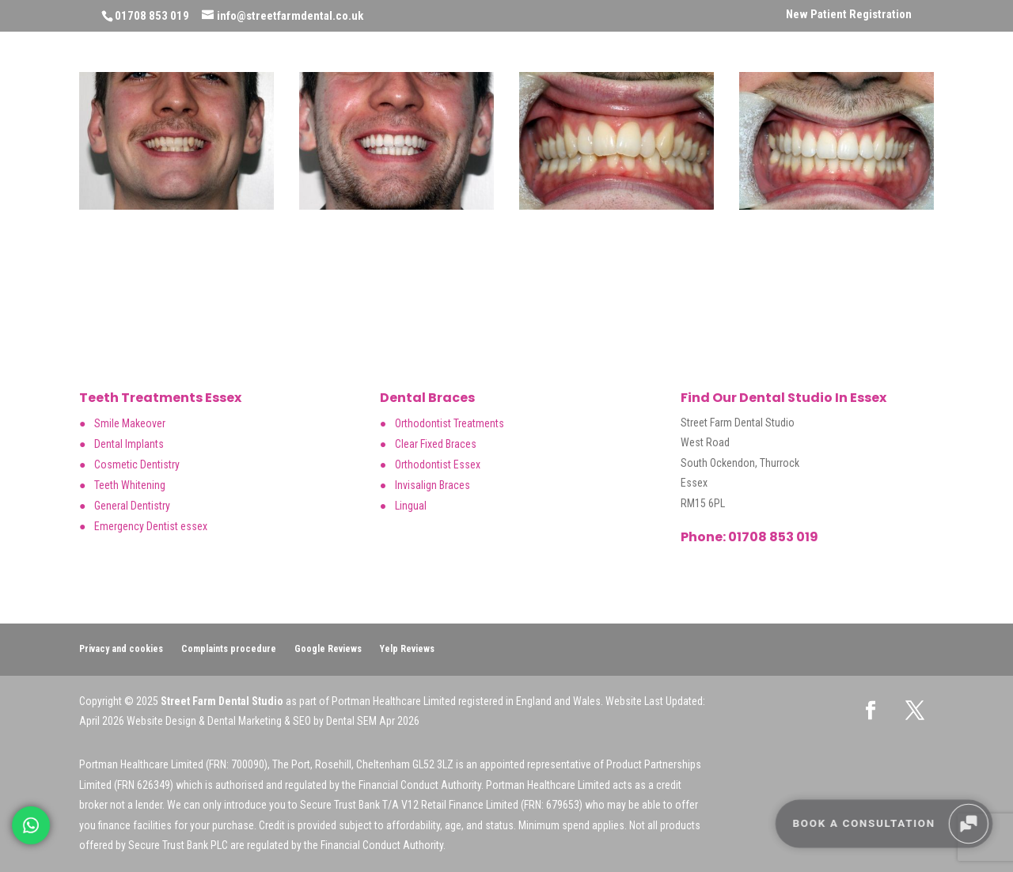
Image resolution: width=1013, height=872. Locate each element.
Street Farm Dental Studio (222, 701)
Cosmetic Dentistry (137, 464)
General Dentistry (132, 505)
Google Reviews (328, 648)
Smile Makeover (129, 423)
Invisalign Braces (432, 485)
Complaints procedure (228, 648)
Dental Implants (129, 444)
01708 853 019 (772, 537)
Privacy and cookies (121, 648)
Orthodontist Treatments (449, 423)
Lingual (411, 505)
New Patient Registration (849, 15)
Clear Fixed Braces (435, 444)
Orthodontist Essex (437, 464)
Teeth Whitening (129, 485)
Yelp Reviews (407, 648)
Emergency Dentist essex (150, 526)
